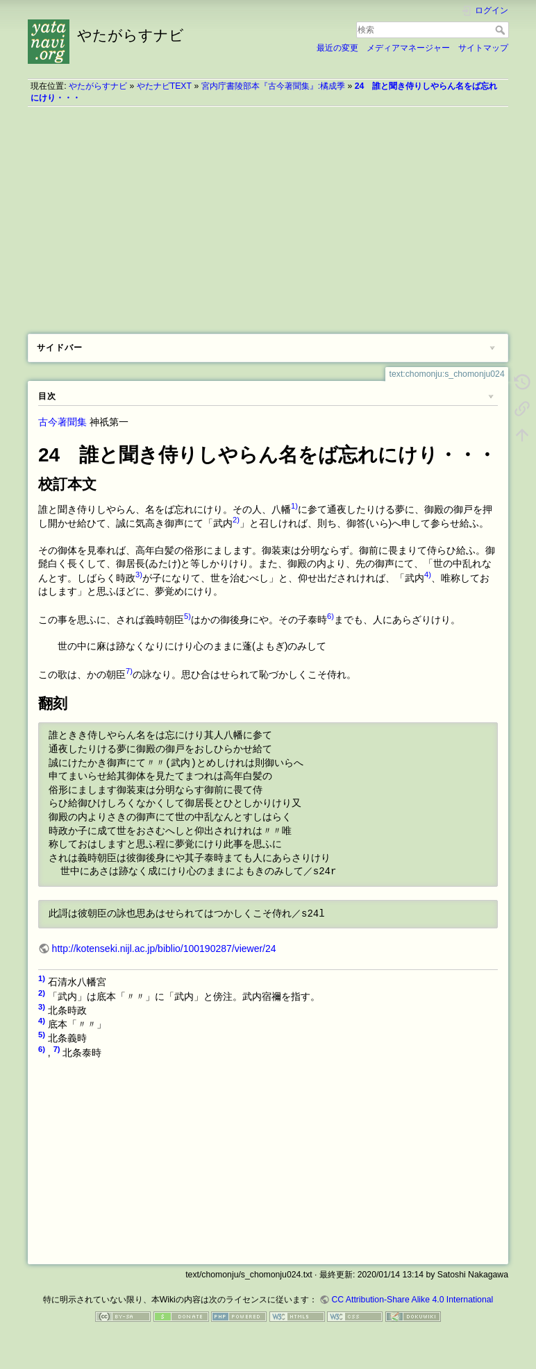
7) (129, 671)
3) (138, 574)
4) (427, 574)
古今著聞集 (62, 421)
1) (294, 506)
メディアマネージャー (408, 48)
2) (236, 520)
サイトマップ (483, 48)
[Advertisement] (268, 215)
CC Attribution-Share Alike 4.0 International (412, 1299)
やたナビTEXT (164, 86)
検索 (501, 30)
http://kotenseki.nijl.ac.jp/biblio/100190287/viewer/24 (164, 948)
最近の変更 (337, 48)
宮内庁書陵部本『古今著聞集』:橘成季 (273, 86)
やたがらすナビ (98, 86)
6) (330, 616)
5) (187, 616)
